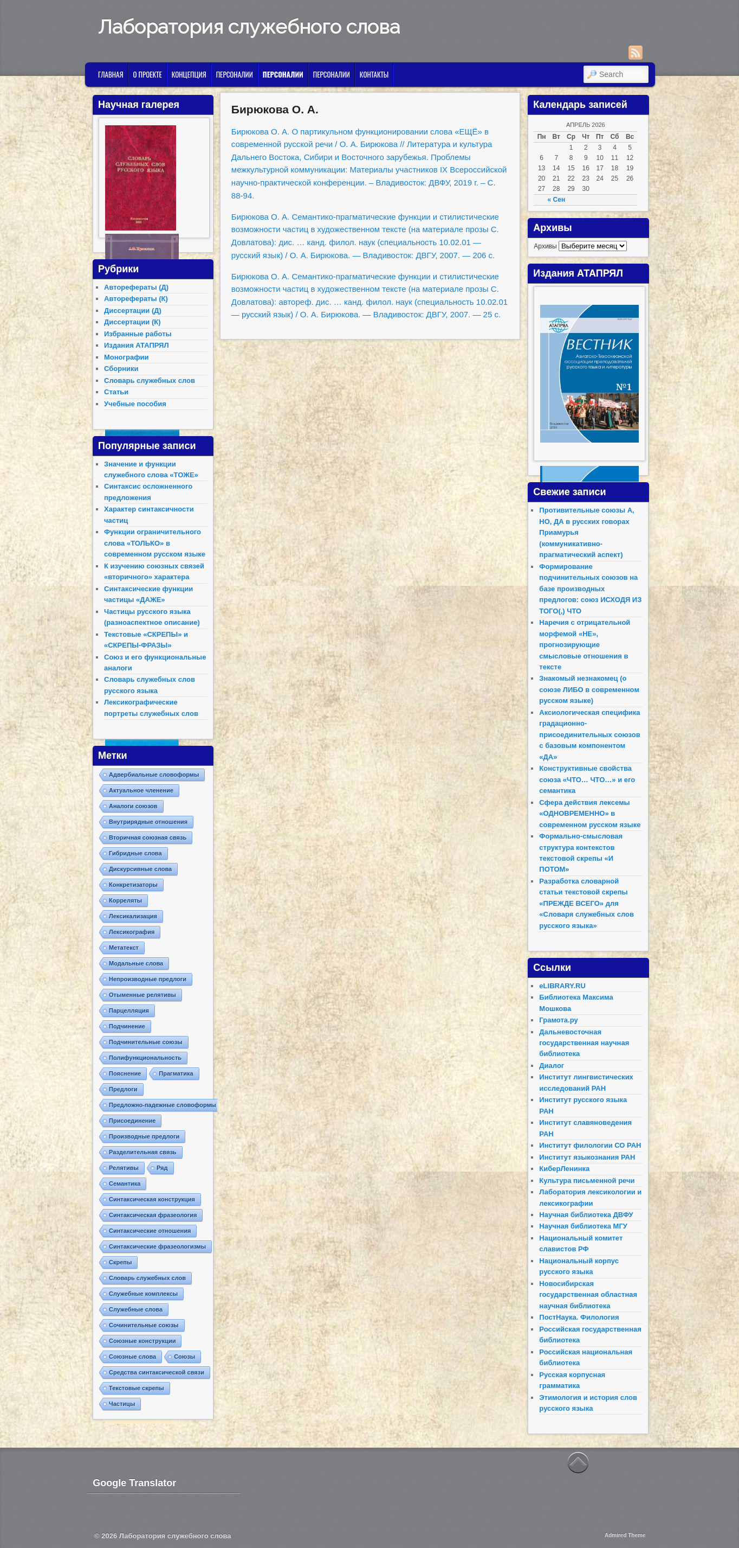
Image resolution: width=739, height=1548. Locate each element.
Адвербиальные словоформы (154, 774)
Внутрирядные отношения (148, 821)
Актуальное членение (141, 790)
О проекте (147, 74)
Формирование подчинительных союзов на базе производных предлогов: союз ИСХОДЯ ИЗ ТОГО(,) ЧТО (590, 588)
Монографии (126, 357)
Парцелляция (129, 1010)
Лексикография (131, 932)
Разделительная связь (143, 1152)
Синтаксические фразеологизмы (157, 1246)
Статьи (116, 392)
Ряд (162, 1168)
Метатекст (124, 947)
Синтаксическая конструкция (152, 1199)
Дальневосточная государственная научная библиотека (584, 1043)
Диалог (551, 1065)
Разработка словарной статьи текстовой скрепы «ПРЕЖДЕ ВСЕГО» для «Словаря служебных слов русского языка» (586, 903)
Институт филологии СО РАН (590, 1145)
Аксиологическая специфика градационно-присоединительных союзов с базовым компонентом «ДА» (589, 734)
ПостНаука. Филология (579, 1317)
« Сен (557, 199)
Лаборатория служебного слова (249, 26)
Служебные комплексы (143, 1293)
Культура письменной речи (586, 1180)
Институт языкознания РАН (587, 1157)
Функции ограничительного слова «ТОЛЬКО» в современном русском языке (154, 543)
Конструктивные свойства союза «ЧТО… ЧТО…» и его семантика (587, 779)
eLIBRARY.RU (562, 986)
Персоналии (234, 74)
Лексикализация (133, 916)
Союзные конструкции (142, 1341)
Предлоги (123, 1089)
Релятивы (124, 1168)
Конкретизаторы (133, 884)
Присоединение (132, 1120)
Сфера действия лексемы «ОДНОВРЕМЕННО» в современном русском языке (589, 813)
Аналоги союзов (133, 806)
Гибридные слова (135, 853)
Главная (111, 74)
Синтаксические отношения (150, 1230)
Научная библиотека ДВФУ (586, 1215)
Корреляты (125, 900)
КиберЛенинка (564, 1169)
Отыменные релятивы (142, 995)
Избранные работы (138, 334)
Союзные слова (132, 1356)
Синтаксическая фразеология (153, 1215)
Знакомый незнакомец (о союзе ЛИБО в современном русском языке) (589, 689)
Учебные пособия (135, 404)
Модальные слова (136, 963)
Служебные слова (136, 1309)
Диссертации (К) (132, 322)
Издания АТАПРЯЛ (136, 345)
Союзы (184, 1356)
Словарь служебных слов (149, 380)
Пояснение (125, 1073)
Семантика (124, 1183)
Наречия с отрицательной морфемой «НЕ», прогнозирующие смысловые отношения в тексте (584, 644)
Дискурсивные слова (140, 869)
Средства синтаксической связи (156, 1372)
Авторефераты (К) (136, 299)
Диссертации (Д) (132, 310)
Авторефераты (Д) (136, 287)
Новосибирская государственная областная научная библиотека (588, 1295)
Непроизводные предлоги (147, 979)
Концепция (189, 74)
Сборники (121, 368)
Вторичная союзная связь (147, 837)
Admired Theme (625, 1535)
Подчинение (127, 1026)
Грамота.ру (558, 1020)
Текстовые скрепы (136, 1388)
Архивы (545, 246)
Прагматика (176, 1073)
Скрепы (120, 1262)
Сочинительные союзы (144, 1325)
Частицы (122, 1403)
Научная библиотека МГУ (583, 1226)
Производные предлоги (144, 1136)
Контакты (374, 74)
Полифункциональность (145, 1057)
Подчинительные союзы (146, 1042)
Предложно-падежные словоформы (162, 1105)
